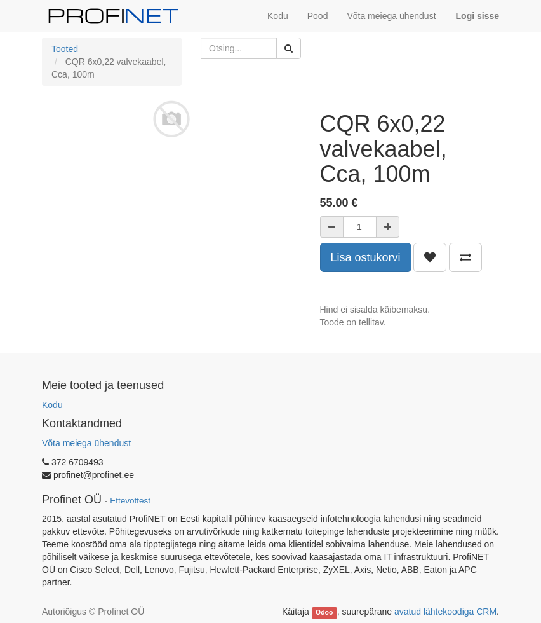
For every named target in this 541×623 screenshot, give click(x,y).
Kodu (52, 405)
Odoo (324, 612)
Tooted (64, 49)
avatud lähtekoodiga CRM (445, 611)
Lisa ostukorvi (366, 257)
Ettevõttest (130, 500)
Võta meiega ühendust (86, 443)
